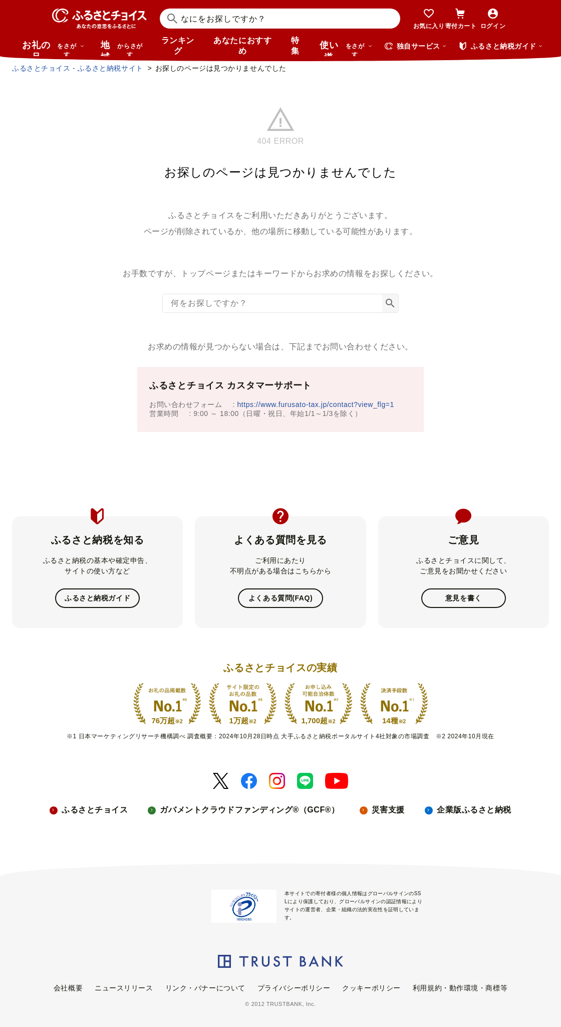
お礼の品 (53, 48)
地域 (123, 48)
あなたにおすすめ (242, 45)
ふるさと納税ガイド (97, 598)
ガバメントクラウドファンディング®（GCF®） (249, 809)
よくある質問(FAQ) (280, 598)
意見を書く (463, 598)
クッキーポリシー (371, 988)
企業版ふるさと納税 (474, 809)
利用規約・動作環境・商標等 (460, 988)
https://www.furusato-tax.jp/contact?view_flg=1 (315, 404)
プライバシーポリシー (294, 988)
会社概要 (68, 988)
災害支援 (388, 809)
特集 (295, 45)
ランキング (177, 45)
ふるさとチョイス (95, 809)
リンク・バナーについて (205, 988)
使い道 (346, 48)
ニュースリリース (124, 988)
